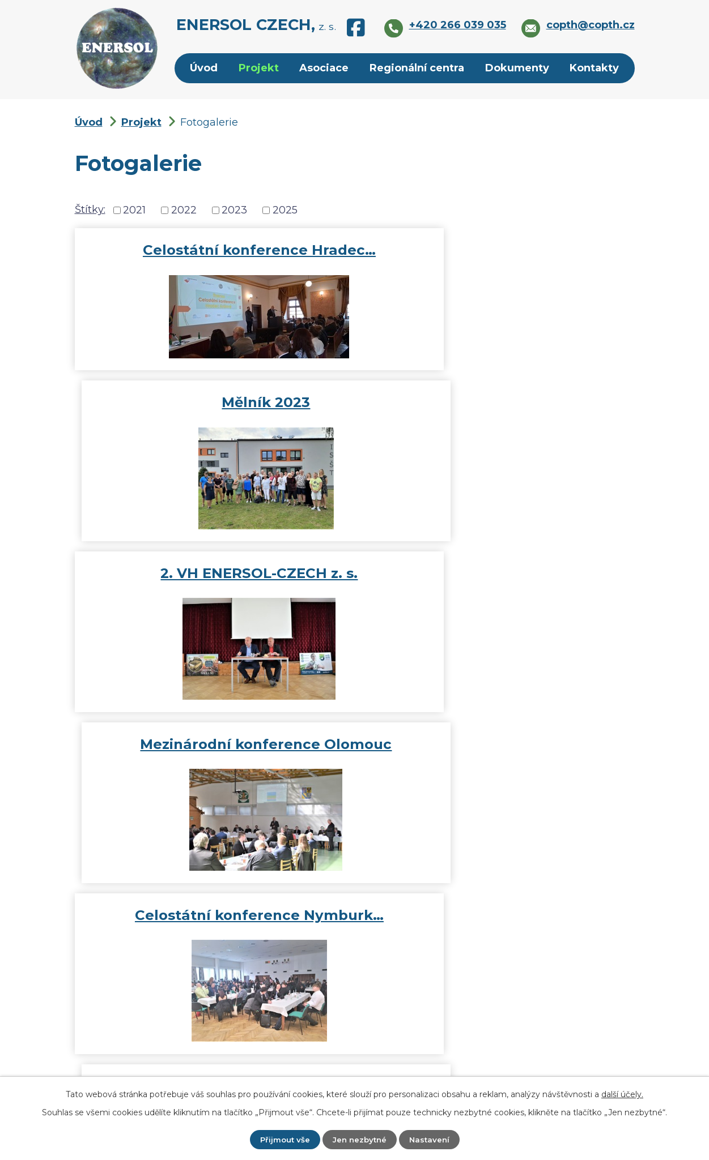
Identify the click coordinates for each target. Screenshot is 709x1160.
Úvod (204, 68)
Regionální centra (417, 68)
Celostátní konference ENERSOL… (212, 762)
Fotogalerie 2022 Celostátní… (497, 591)
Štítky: (90, 209)
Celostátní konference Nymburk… (212, 591)
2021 (134, 210)
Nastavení (431, 1139)
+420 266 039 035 (377, 1049)
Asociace (324, 68)
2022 (184, 210)
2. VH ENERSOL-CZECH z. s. (212, 420)
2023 (234, 210)
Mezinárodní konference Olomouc (497, 420)
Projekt (259, 68)
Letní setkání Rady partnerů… (497, 762)
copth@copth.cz (373, 1023)
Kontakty (594, 68)
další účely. (622, 1094)
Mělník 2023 (497, 249)
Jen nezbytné (359, 1139)
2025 (285, 210)
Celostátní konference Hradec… (212, 249)
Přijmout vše (282, 1139)
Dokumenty (517, 68)
